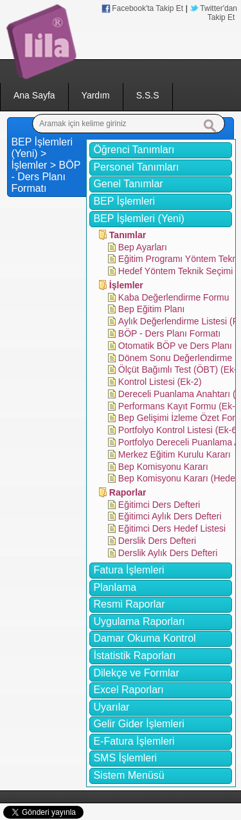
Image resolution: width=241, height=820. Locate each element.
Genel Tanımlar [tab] (128, 183)
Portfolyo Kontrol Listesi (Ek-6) (179, 430)
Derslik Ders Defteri (157, 541)
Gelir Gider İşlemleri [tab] (138, 723)
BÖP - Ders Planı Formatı (169, 333)
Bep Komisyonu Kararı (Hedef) (179, 478)
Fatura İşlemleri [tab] (128, 569)
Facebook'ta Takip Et (147, 8)
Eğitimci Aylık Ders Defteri (170, 516)
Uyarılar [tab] (111, 707)
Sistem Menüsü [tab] (128, 775)
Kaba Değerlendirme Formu (173, 297)
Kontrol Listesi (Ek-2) (160, 382)
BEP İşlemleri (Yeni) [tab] (138, 218)
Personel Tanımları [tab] (136, 167)
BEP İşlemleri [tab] (124, 201)
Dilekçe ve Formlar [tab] (136, 672)
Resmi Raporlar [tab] (129, 604)
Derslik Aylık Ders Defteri (168, 553)
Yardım (96, 95)
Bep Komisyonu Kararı (163, 466)
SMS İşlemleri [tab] (125, 757)
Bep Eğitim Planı (151, 309)
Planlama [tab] (114, 587)
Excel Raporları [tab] (128, 689)
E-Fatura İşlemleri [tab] (133, 741)
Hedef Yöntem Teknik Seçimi (175, 271)
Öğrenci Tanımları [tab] (133, 149)
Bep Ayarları (142, 247)
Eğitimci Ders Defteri (159, 504)
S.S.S (147, 95)
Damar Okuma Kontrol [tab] (144, 638)
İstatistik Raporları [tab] (134, 655)
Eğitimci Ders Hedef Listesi (172, 528)
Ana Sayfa (34, 95)
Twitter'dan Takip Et (218, 13)
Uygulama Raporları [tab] (138, 621)
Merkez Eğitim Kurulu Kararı (174, 454)
